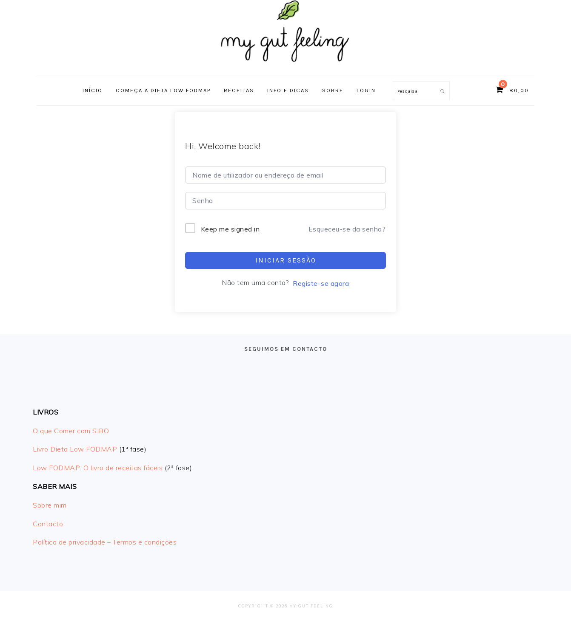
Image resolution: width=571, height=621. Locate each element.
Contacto (48, 523)
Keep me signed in (230, 229)
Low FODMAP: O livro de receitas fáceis (98, 467)
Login (366, 90)
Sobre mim (50, 505)
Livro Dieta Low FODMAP (75, 449)
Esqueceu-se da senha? (347, 229)
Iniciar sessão (285, 260)
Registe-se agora (321, 283)
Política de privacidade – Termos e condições (105, 542)
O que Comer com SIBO (71, 430)
